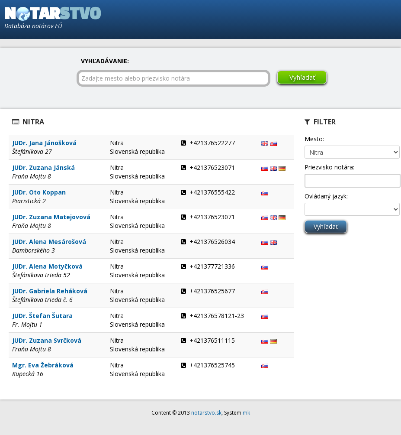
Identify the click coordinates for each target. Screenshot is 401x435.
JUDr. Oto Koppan (39, 192)
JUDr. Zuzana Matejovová (51, 217)
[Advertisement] (297, 20)
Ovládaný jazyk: (326, 196)
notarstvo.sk (206, 412)
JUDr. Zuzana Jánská (43, 167)
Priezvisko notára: (329, 167)
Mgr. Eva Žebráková (43, 365)
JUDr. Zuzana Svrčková (46, 340)
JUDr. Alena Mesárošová (49, 241)
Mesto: (314, 139)
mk (246, 412)
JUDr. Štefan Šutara (42, 316)
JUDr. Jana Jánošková (44, 143)
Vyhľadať (302, 77)
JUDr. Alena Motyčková (47, 266)
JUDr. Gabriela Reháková (49, 291)
